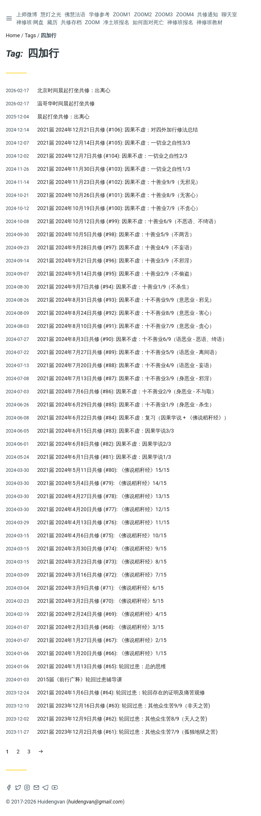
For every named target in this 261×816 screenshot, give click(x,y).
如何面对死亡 (148, 22)
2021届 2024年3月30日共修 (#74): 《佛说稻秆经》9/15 (102, 548)
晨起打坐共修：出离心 (63, 116)
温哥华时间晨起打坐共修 (66, 103)
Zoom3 (164, 14)
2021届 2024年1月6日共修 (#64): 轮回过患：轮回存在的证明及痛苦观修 (121, 692)
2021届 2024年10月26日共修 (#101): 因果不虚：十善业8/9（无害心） (119, 195)
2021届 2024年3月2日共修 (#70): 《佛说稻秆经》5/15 (100, 601)
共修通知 (207, 14)
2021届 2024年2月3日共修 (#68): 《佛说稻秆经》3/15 (100, 627)
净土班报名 (116, 22)
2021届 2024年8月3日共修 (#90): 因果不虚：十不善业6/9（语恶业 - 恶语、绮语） (132, 339)
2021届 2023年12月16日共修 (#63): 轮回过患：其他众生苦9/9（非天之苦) (123, 706)
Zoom (92, 22)
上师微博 (26, 14)
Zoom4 (185, 14)
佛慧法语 (75, 14)
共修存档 (71, 22)
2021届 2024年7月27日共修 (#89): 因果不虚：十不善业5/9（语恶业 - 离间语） (128, 352)
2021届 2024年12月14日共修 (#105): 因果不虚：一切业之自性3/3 (113, 143)
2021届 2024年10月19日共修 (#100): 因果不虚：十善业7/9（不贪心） (119, 208)
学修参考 (99, 14)
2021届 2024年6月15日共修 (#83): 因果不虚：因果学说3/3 (105, 431)
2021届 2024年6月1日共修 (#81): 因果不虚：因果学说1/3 (104, 457)
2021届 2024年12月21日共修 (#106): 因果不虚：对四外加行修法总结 (117, 130)
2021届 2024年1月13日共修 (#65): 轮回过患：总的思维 (101, 666)
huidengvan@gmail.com (95, 802)
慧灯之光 (50, 14)
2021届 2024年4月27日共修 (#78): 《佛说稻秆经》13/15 (103, 496)
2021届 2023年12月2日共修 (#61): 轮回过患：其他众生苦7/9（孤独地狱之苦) (127, 732)
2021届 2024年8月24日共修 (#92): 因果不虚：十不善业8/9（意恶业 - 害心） (125, 313)
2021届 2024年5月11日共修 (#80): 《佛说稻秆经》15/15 (103, 470)
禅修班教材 (210, 22)
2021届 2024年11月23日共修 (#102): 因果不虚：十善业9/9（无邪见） (119, 182)
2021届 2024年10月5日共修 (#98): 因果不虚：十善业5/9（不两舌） (116, 234)
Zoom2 (143, 14)
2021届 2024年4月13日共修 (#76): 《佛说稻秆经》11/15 (103, 522)
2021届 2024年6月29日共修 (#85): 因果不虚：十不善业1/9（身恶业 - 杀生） (125, 404)
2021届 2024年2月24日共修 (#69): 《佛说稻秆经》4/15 (102, 614)
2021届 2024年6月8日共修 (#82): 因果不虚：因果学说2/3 (104, 444)
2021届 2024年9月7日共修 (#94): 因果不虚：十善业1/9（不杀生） (114, 287)
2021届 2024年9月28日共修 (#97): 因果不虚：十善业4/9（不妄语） (116, 247)
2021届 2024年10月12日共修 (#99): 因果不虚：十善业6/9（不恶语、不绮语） (128, 221)
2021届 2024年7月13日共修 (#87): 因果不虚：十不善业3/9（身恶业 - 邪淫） (125, 378)
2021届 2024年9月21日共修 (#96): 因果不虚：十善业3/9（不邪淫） (116, 260)
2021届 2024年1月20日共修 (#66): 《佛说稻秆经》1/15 (102, 653)
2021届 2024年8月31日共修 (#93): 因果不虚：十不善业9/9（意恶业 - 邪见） (125, 300)
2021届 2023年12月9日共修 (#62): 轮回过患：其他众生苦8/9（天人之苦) (122, 719)
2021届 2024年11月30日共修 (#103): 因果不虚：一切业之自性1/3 (113, 169)
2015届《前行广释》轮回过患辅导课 (79, 679)
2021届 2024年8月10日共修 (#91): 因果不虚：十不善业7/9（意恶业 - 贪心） (125, 326)
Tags (30, 35)
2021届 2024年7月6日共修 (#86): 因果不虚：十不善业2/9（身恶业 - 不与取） (127, 391)
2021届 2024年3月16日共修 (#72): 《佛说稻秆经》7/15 (102, 575)
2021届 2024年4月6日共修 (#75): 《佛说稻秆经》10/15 (102, 535)
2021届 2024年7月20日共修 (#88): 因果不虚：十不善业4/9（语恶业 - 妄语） (125, 365)
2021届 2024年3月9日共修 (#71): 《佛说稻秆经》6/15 (100, 588)
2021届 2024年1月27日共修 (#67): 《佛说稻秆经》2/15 (102, 640)
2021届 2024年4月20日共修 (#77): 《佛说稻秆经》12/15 (103, 509)
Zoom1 (122, 14)
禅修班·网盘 (30, 22)
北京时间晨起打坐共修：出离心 (73, 90)
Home (13, 35)
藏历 (52, 22)
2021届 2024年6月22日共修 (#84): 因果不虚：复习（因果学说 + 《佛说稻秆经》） (133, 418)
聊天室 (229, 14)
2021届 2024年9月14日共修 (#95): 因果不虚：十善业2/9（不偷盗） (116, 274)
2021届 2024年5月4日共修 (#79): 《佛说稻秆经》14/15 (102, 483)
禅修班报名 (180, 22)
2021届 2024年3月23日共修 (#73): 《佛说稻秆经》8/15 (102, 562)
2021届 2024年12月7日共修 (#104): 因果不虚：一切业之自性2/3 (112, 156)
